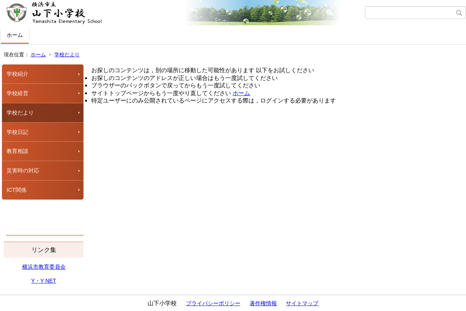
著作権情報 (263, 303)
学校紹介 (17, 74)
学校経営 (17, 93)
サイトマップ (302, 303)
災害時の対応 (23, 170)
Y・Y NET (43, 281)
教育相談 (17, 151)
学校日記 (17, 132)
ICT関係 (16, 190)
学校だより (67, 54)
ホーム (15, 35)
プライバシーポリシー (213, 303)
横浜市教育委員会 (44, 267)
